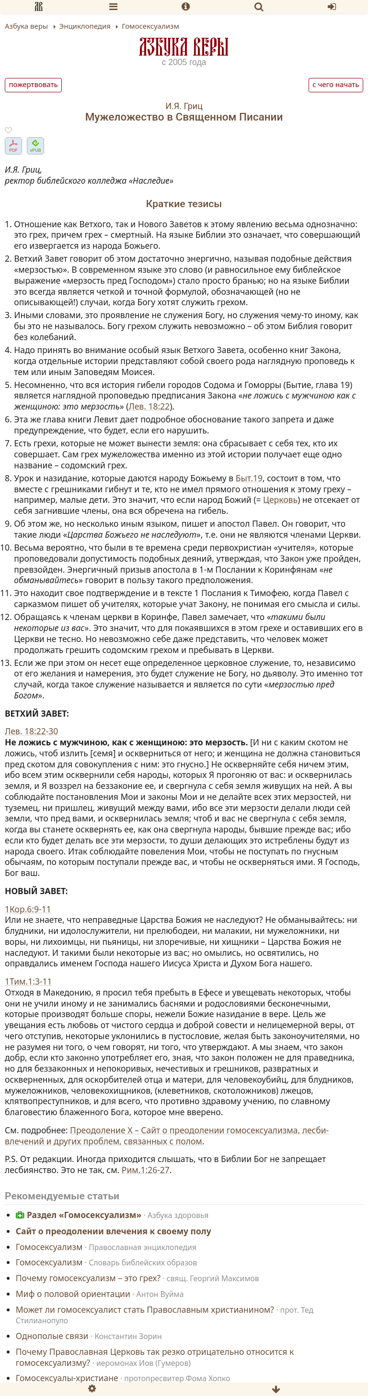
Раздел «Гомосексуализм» (84, 1215)
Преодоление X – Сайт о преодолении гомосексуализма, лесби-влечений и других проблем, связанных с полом (167, 1135)
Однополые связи (52, 1336)
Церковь (280, 499)
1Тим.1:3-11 (28, 981)
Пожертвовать (33, 84)
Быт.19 (249, 478)
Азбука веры (184, 46)
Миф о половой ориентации (73, 1293)
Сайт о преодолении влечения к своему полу (113, 1231)
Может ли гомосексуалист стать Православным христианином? (145, 1309)
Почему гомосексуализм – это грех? (88, 1278)
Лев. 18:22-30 (31, 731)
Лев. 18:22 (149, 406)
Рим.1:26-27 (146, 1169)
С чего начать (335, 84)
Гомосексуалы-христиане (67, 1378)
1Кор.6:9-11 (28, 909)
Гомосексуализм (49, 1246)
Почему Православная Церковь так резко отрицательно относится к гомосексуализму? (155, 1357)
